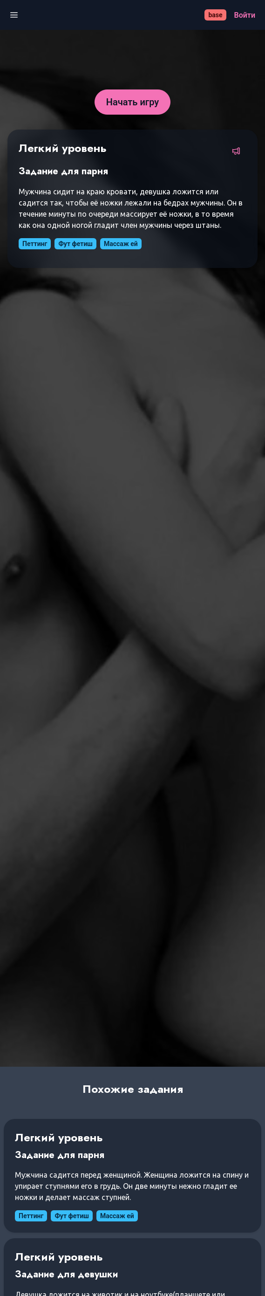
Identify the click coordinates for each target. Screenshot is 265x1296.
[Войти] (244, 15)
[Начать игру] (133, 102)
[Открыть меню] (14, 15)
